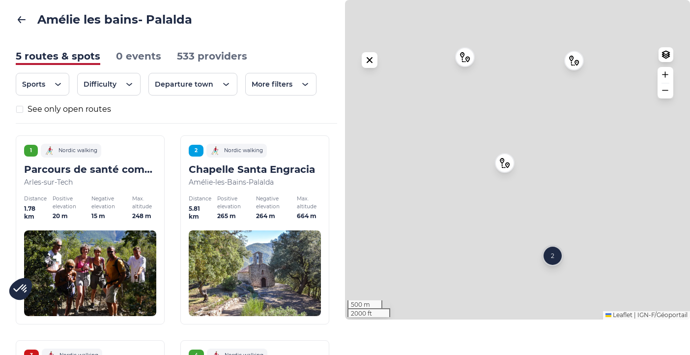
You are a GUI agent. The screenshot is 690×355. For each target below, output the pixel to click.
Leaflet (618, 350)
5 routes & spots (58, 56)
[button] (505, 181)
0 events (138, 56)
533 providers (212, 56)
